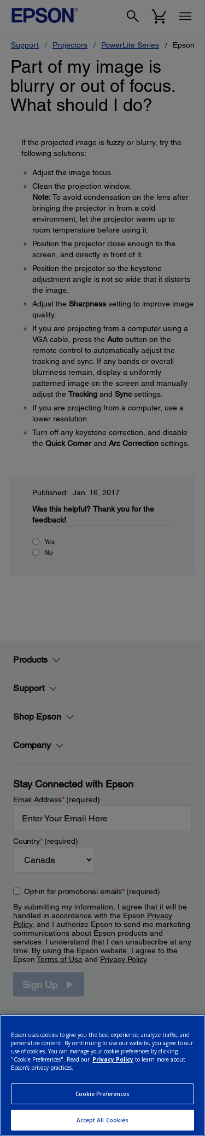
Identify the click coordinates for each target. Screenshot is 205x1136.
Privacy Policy (112, 1059)
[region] (102, 1075)
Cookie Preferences (102, 1094)
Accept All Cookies (103, 1120)
